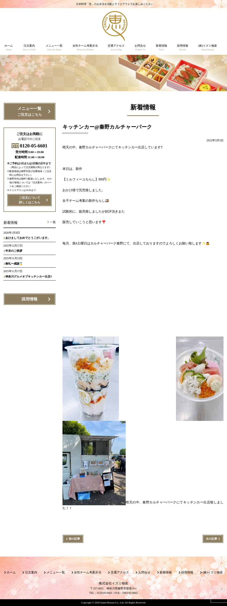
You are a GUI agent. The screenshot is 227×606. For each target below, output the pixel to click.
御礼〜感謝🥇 (14, 263)
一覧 (53, 222)
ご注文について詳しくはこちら (29, 200)
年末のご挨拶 (13, 250)
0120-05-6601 (29, 145)
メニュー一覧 (29, 111)
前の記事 (74, 538)
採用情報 (29, 299)
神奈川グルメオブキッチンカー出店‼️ (28, 276)
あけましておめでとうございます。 (27, 237)
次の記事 (211, 538)
